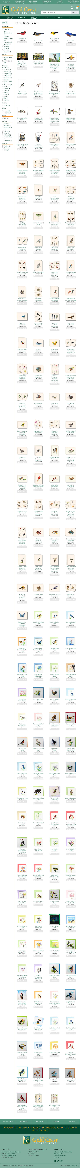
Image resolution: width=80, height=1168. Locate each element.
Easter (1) (6, 123)
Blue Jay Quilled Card (70, 622)
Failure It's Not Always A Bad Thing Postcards (22, 63)
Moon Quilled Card (38, 1053)
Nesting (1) (7, 146)
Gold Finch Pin (54, 38)
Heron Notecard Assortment (54, 145)
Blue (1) (6, 118)
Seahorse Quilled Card (22, 774)
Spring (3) (7, 150)
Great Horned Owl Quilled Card (54, 724)
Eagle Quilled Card (55, 749)
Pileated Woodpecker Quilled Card (22, 850)
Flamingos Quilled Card (38, 724)
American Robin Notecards (54, 299)
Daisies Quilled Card (54, 675)
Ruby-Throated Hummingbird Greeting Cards (38, 93)
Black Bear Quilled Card (38, 798)
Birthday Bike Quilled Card (22, 902)
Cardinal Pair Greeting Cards (38, 118)
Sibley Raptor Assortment (22, 248)
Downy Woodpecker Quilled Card (38, 977)
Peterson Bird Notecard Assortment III (71, 351)
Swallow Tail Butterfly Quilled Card (54, 876)
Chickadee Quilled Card (22, 724)
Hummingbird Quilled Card (38, 849)
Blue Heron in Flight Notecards (54, 595)
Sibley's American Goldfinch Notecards (22, 432)
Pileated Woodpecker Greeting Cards (38, 146)
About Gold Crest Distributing (63, 1152)
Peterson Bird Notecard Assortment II (54, 274)
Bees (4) (6, 92)
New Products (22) (8, 62)
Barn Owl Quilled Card (55, 951)
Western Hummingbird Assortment (71, 198)
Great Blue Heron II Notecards (54, 223)
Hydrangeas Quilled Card (38, 675)
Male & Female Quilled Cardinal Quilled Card (71, 824)
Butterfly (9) (7, 72)
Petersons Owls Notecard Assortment (38, 512)
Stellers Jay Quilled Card (54, 976)
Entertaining (58, 18)
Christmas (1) (8, 140)
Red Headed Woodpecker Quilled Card (22, 1003)
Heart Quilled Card (54, 849)
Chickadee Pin (38, 41)
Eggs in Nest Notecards (38, 299)
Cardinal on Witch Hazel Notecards (38, 485)
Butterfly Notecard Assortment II (22, 273)
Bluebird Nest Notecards (38, 376)
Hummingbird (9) (8, 82)
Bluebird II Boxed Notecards (71, 273)
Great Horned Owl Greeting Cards (22, 145)
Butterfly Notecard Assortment (70, 223)
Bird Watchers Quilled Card (38, 1028)
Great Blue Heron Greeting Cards (71, 118)
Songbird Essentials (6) (7, 51)
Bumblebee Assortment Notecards (22, 377)
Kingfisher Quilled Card (71, 1028)
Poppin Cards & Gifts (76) (8, 43)
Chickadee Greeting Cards (22, 92)
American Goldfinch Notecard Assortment (22, 597)
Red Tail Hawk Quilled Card (38, 1002)
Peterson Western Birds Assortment (71, 171)
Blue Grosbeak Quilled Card (22, 1079)
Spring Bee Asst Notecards (38, 431)
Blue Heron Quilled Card (70, 700)
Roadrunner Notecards (54, 404)
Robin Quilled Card (22, 749)
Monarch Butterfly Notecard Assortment (22, 172)
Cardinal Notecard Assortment (38, 540)
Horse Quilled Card (22, 823)
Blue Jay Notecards (22, 324)
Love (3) (6, 133)
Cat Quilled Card (38, 901)
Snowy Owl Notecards (22, 458)
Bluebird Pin (70, 41)
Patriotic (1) (7, 125)
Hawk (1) (6, 100)
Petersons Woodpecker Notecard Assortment (22, 541)
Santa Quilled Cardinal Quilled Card (22, 1106)
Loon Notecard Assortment (38, 324)
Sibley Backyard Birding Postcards (38, 1105)
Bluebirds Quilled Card (54, 622)
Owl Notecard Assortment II (70, 595)
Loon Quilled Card (70, 773)
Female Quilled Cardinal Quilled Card (38, 1080)
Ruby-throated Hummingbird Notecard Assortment (54, 569)
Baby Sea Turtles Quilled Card (70, 926)
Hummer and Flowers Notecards (70, 299)
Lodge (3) (7, 111)
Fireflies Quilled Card (54, 926)
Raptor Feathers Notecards (54, 458)
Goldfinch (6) (8, 77)
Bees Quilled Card (22, 798)
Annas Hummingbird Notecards (54, 198)
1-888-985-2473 (11, 1155)
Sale (70, 18)
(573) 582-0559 (10, 1153)
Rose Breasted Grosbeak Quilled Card (54, 1003)
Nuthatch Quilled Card (71, 976)
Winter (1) (7, 148)
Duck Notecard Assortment (22, 512)
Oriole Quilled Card (55, 649)
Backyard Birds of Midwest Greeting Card (54, 93)
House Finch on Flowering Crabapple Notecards (70, 460)
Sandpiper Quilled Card (54, 1079)
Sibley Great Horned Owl (70, 248)
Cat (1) (6, 98)
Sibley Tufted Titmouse (38, 248)
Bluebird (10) (7, 70)
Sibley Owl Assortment (54, 248)
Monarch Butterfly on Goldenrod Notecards (70, 377)
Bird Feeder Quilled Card (38, 926)
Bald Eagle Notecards (71, 324)
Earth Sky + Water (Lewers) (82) (8, 38)
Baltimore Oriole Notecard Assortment (54, 540)
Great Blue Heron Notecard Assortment (71, 568)
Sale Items (57, 1157)
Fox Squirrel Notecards (70, 485)
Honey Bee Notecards (38, 197)
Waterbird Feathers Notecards (54, 324)
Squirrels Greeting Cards (22, 118)
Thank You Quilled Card (70, 875)
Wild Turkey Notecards (70, 404)
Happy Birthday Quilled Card (22, 875)
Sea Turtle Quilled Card (38, 774)
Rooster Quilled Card (54, 700)
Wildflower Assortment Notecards (54, 512)
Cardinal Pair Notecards (54, 485)
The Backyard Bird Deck (54, 1105)
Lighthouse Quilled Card (70, 649)
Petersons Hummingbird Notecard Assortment (22, 406)
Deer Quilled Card (70, 798)
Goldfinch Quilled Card (38, 622)
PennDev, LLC (74, 1165)
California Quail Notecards (70, 431)
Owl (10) (6, 79)
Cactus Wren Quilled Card (71, 749)
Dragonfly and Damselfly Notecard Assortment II (70, 513)
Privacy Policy (58, 1153)
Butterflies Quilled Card (54, 1028)
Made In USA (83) (8, 58)
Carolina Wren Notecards (38, 595)
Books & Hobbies (34, 17)
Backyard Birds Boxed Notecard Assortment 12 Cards (54, 66)
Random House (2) (7, 47)
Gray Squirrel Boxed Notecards (22, 299)
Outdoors (21, 18)
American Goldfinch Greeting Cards (70, 65)
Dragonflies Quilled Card (22, 700)
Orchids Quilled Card (70, 849)
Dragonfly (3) (8, 73)
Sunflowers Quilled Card (38, 951)
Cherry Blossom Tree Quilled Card (70, 902)
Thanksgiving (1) (8, 128)
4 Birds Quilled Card (54, 902)
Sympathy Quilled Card (38, 823)
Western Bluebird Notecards (71, 145)
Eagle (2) (6, 94)
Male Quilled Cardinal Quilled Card (54, 824)
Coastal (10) (7, 113)
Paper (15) (7, 105)
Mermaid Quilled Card (22, 675)
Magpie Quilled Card (70, 1002)
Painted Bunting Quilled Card (54, 798)
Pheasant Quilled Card (71, 724)
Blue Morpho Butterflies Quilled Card (38, 650)
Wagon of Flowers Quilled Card (38, 875)
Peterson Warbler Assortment (38, 171)
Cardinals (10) (8, 85)
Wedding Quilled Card (71, 675)
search (75, 12)
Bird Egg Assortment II (22, 223)
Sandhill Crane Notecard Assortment (22, 568)
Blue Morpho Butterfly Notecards (22, 623)
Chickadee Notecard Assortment (38, 568)
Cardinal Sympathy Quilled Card (70, 1054)
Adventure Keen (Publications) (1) (8, 32)
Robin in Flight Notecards (38, 404)
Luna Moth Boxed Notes (38, 223)
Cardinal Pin (22, 38)
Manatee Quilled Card (54, 774)
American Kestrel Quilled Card (71, 1079)
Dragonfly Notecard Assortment (54, 432)
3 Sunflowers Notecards (54, 350)
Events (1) (7, 131)
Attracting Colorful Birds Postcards (38, 62)
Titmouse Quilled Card (22, 1053)
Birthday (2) (7, 135)
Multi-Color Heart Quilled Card (22, 976)
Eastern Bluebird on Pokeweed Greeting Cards (54, 119)
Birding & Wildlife (10, 17)
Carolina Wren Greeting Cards (70, 92)
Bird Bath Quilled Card (22, 926)
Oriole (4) (6, 87)
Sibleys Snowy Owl (38, 272)
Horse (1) (6, 96)
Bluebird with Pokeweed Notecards (22, 486)
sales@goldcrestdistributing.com (11, 1152)
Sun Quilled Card (54, 1052)
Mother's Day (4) (8, 138)
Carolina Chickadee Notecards (38, 459)
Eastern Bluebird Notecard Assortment (70, 540)
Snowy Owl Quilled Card (38, 749)
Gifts (46, 18)
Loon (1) (6, 90)
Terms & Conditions (60, 1155)
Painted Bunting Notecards (22, 350)
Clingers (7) (7, 75)
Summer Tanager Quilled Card (22, 1028)
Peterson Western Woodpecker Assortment (55, 172)
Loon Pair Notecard (38, 350)
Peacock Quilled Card (38, 700)
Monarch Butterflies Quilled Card (22, 650)
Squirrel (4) (7, 89)
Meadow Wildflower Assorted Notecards (54, 378)
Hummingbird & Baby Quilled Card (70, 951)
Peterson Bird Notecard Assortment (22, 198)
